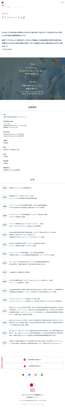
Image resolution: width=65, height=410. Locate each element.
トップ (8, 7)
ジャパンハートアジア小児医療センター (32, 396)
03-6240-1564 (13, 127)
